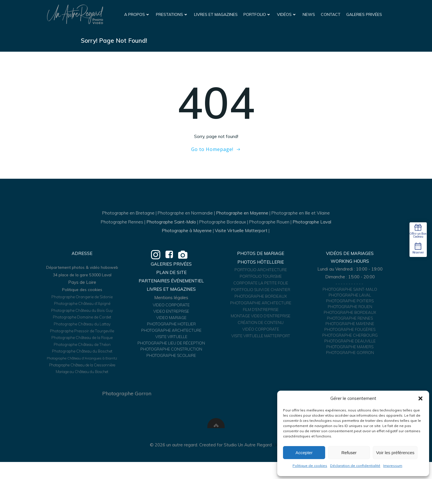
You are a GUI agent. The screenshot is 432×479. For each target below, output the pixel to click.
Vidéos (287, 14)
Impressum (392, 465)
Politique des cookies (83, 302)
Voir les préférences (395, 452)
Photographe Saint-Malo (171, 226)
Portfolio (258, 14)
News (309, 14)
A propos (138, 14)
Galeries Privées (365, 14)
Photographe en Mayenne (242, 217)
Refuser (349, 452)
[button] (420, 398)
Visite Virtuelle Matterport (241, 235)
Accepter (303, 452)
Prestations (173, 14)
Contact (331, 14)
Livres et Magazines (216, 14)
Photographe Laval (312, 226)
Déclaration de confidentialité (355, 465)
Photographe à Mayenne (187, 235)
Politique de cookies (310, 465)
